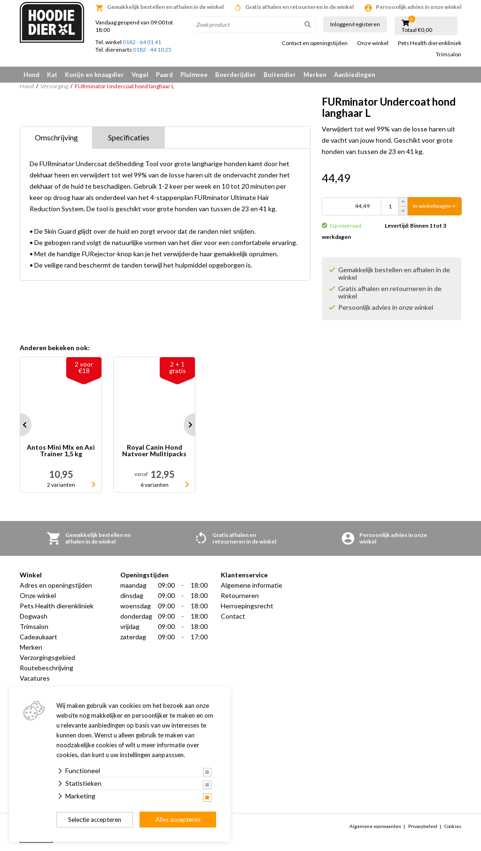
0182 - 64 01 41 (142, 42)
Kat (52, 74)
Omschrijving (56, 137)
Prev (19, 425)
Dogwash (33, 616)
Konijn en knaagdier (94, 74)
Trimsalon (448, 54)
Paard (164, 74)
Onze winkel (372, 43)
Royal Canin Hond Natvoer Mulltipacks (154, 451)
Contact (233, 616)
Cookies (452, 826)
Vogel (140, 74)
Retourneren (240, 595)
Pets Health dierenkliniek (429, 43)
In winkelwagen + (434, 206)
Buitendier (280, 74)
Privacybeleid (422, 826)
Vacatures (35, 678)
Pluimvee (194, 74)
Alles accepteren (178, 819)
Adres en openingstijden (56, 585)
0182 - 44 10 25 (152, 49)
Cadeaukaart (38, 637)
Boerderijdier (235, 74)
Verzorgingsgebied (47, 657)
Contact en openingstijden (315, 43)
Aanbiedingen (354, 74)
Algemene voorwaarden (375, 826)
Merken (314, 74)
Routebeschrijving (46, 668)
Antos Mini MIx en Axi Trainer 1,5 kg (61, 451)
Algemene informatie (251, 585)
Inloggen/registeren (355, 24)
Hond (31, 74)
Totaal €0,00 (417, 30)
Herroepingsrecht (247, 606)
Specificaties (128, 137)
